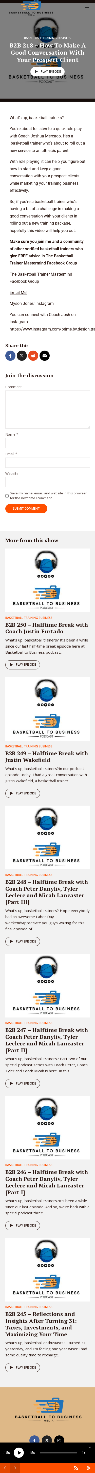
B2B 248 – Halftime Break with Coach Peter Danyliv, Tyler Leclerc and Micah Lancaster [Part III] (46, 891)
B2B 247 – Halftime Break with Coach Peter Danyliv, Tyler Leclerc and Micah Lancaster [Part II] (46, 1040)
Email (11, 454)
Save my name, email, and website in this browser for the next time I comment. (48, 495)
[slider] (58, 1452)
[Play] (19, 1453)
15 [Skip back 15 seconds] (6, 1453)
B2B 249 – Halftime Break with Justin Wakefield (46, 756)
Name (11, 434)
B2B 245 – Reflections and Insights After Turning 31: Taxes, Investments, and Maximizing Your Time (41, 1324)
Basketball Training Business (47, 38)
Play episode (47, 72)
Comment (13, 387)
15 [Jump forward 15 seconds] (31, 1453)
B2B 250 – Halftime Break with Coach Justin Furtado (46, 628)
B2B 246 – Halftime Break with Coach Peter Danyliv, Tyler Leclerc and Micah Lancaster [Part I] (46, 1182)
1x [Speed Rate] (84, 1453)
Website (11, 474)
